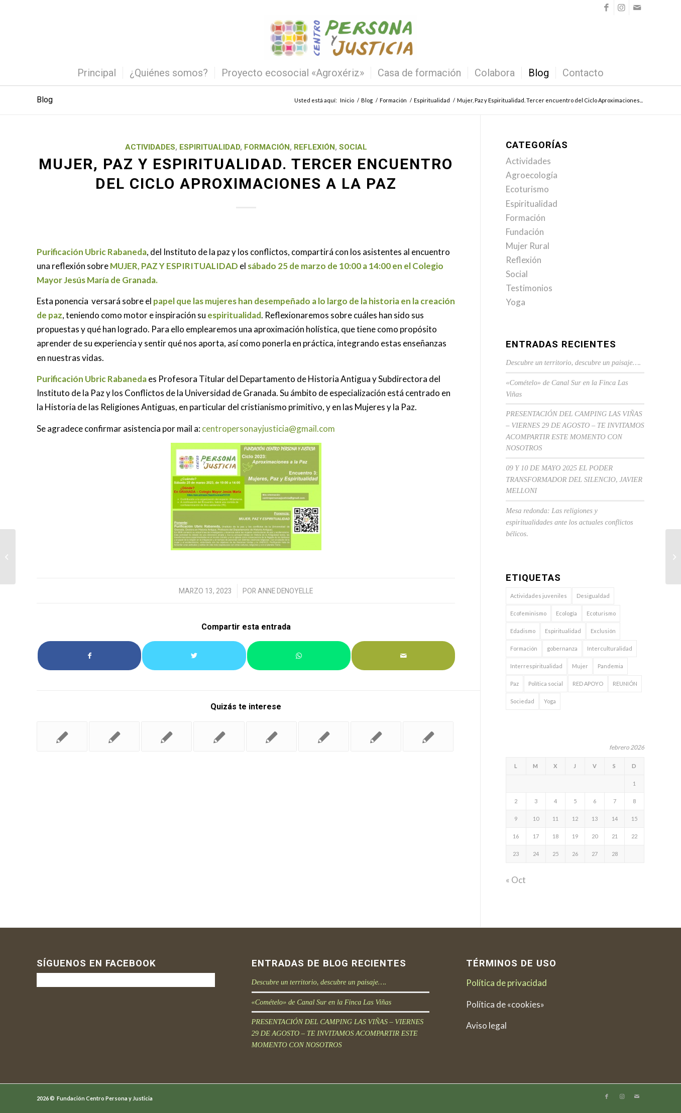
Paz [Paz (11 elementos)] (514, 683)
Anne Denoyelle (285, 591)
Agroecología (531, 175)
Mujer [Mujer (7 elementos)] (580, 666)
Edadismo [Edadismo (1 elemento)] (522, 631)
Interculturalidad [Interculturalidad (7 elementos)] (609, 648)
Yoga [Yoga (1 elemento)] (550, 701)
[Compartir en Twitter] (194, 655)
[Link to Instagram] (621, 7)
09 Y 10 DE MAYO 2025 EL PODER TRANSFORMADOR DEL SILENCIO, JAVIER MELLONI (574, 479)
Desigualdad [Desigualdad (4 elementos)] (593, 595)
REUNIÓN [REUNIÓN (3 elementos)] (625, 683)
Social (353, 147)
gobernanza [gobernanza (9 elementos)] (562, 648)
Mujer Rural (527, 245)
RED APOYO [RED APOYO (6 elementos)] (588, 683)
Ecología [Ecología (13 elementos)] (566, 613)
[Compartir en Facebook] (89, 655)
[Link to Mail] (636, 7)
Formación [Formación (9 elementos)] (523, 648)
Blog (45, 99)
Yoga (515, 302)
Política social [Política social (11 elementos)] (545, 683)
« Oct (516, 880)
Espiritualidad (209, 147)
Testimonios (529, 288)
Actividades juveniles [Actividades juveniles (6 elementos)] (538, 595)
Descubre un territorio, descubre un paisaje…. (573, 362)
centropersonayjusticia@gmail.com (268, 428)
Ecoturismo (527, 189)
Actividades (150, 147)
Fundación (525, 231)
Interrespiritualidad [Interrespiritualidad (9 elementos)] (536, 666)
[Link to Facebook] (606, 7)
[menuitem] (97, 72)
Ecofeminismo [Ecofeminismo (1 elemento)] (528, 613)
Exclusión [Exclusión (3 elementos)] (603, 631)
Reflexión (314, 147)
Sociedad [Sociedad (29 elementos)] (522, 701)
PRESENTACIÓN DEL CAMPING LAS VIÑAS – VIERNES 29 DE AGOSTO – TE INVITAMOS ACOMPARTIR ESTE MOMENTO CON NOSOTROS (338, 1033)
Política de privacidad (506, 982)
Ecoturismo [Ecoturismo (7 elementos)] (601, 613)
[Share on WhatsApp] (299, 655)
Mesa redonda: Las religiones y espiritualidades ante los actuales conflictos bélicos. (569, 522)
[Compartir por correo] (403, 655)
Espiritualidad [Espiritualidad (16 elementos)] (563, 631)
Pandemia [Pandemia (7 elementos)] (610, 666)
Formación (267, 147)
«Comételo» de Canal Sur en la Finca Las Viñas (322, 1002)
